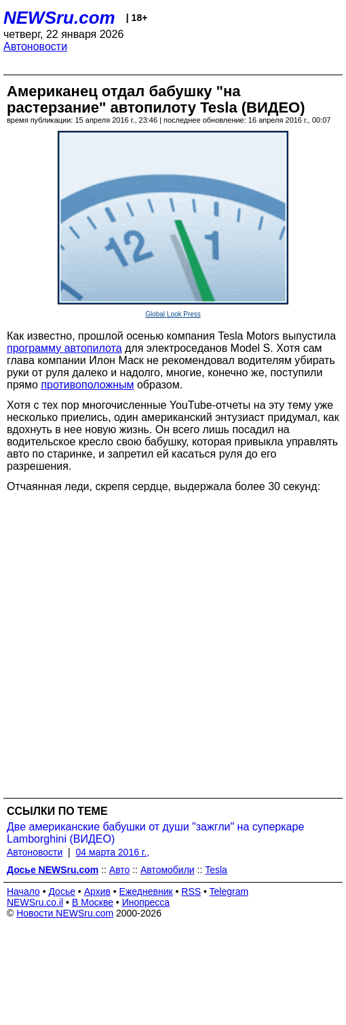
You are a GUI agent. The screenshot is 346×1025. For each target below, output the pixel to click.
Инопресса (146, 902)
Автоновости (35, 46)
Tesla (216, 869)
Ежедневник (146, 891)
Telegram (229, 891)
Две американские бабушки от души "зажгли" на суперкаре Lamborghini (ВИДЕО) (155, 833)
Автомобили (167, 869)
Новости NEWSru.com (64, 913)
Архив (97, 891)
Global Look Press (173, 314)
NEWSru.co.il (35, 902)
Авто (119, 869)
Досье (61, 891)
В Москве (92, 902)
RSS (191, 891)
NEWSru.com (59, 17)
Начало (23, 891)
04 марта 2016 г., (113, 852)
